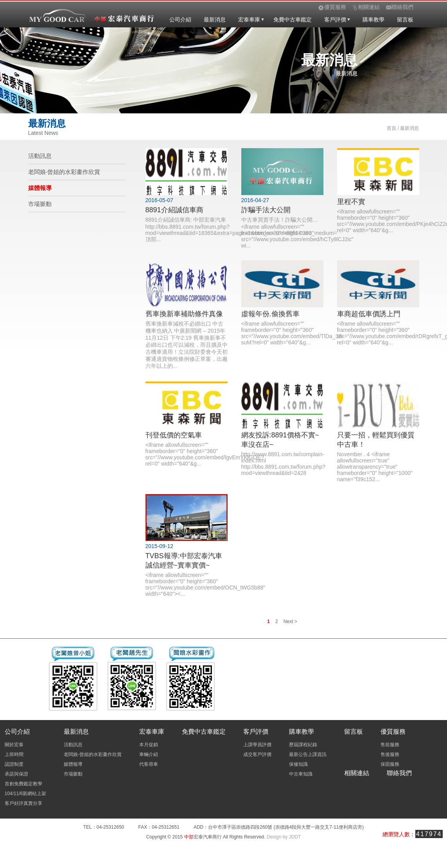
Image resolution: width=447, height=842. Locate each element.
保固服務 (390, 764)
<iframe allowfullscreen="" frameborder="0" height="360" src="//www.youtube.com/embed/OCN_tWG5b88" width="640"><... (205, 584)
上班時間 (14, 754)
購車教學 (373, 19)
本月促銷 (148, 744)
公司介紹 (180, 19)
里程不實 (351, 202)
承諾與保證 (16, 774)
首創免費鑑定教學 (23, 783)
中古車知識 (300, 774)
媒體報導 (40, 188)
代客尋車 (148, 764)
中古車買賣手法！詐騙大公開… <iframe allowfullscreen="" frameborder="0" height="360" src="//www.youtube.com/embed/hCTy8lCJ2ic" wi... (297, 233)
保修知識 (298, 764)
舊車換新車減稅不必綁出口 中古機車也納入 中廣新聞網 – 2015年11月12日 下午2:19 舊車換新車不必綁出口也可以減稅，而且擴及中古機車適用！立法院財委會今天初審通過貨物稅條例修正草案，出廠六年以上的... (186, 345)
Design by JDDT (284, 837)
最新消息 (215, 19)
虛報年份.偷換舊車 (270, 314)
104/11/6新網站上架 (26, 793)
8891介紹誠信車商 (174, 210)
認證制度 (14, 764)
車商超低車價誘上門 (368, 314)
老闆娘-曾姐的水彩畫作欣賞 (64, 171)
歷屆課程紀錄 (303, 744)
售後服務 (390, 754)
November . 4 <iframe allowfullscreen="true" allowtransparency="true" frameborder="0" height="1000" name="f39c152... (375, 466)
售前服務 (390, 744)
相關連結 (356, 773)
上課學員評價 (257, 744)
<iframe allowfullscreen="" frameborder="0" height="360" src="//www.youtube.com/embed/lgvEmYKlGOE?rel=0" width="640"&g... (204, 454)
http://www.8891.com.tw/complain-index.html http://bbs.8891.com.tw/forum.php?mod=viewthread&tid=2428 (283, 463)
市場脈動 (40, 204)
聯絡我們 (399, 773)
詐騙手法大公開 (266, 210)
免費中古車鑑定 (292, 19)
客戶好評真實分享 (23, 803)
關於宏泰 (14, 744)
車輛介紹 (148, 754)
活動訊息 (40, 155)
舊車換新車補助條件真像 (184, 314)
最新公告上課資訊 (308, 754)
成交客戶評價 (257, 754)
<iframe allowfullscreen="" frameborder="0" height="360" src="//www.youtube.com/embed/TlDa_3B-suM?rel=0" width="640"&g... (292, 333)
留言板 (405, 19)
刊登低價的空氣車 (173, 435)
